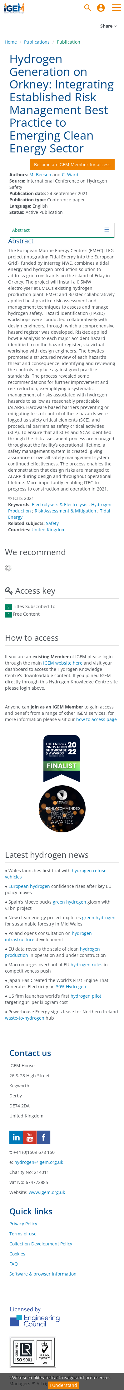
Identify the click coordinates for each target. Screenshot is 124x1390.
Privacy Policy (23, 1224)
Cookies (17, 1254)
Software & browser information (43, 1274)
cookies (36, 1378)
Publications (37, 42)
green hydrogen (69, 902)
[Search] (87, 8)
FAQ (13, 1264)
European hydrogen (29, 886)
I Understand (63, 1385)
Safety (52, 523)
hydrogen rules (86, 965)
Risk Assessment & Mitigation (65, 511)
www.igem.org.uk (47, 1192)
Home (11, 42)
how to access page (96, 719)
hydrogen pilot (86, 996)
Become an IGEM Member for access (72, 164)
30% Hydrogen (71, 986)
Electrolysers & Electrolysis (59, 504)
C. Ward (70, 175)
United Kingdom (49, 530)
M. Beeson (40, 175)
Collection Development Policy (40, 1244)
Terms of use (23, 1234)
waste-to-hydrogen (24, 1018)
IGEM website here (62, 663)
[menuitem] (100, 8)
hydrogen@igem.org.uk (38, 1162)
